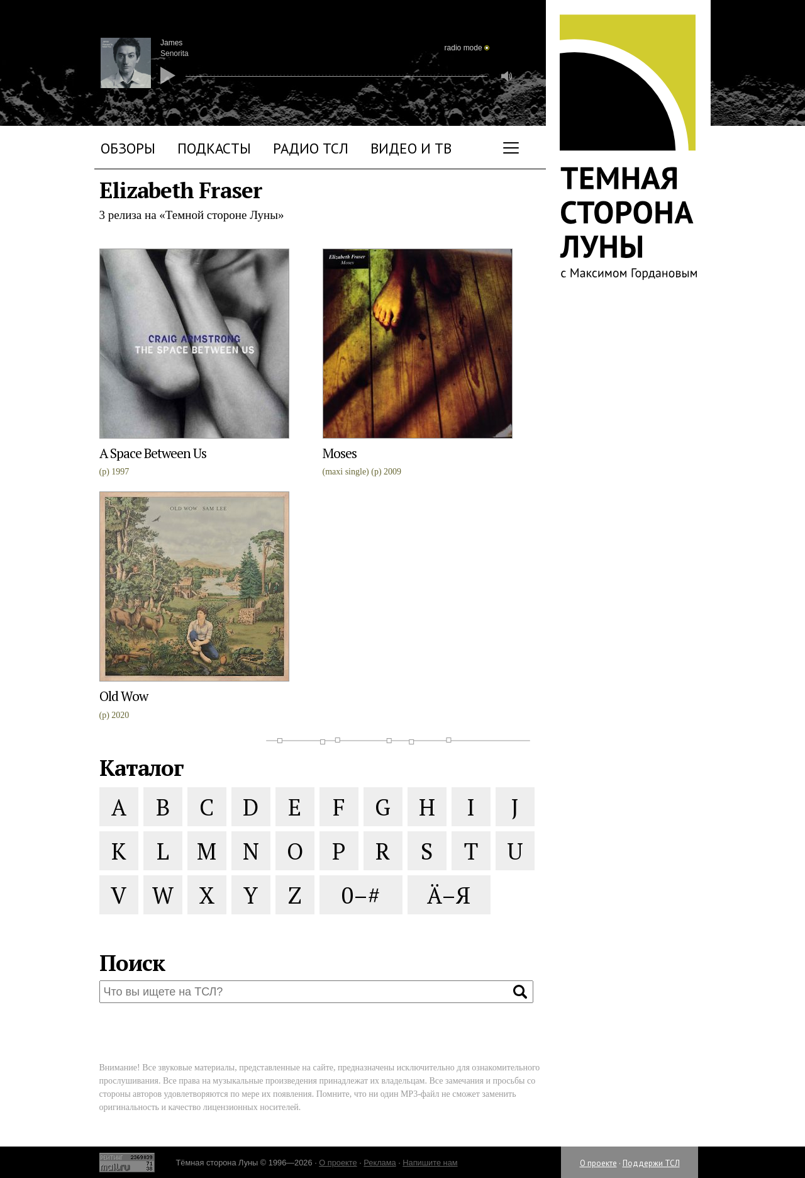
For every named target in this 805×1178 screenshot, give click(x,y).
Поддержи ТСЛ (651, 1163)
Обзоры (128, 148)
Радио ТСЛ (310, 148)
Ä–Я (448, 895)
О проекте (598, 1163)
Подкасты (214, 148)
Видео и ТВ (411, 148)
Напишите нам (429, 1162)
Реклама (380, 1162)
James (171, 42)
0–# (360, 895)
